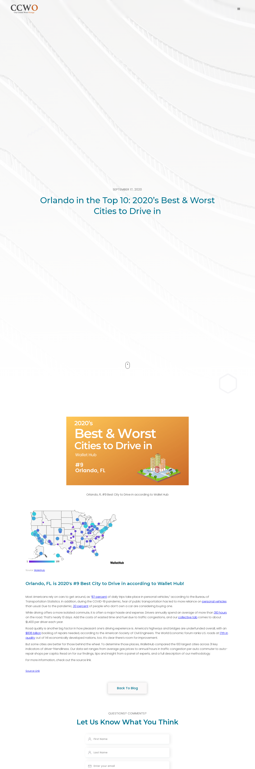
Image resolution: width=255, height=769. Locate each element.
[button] (238, 9)
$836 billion (33, 633)
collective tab (187, 617)
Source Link (33, 671)
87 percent (99, 597)
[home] (24, 8)
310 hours (220, 613)
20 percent (80, 606)
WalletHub (39, 570)
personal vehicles (214, 601)
